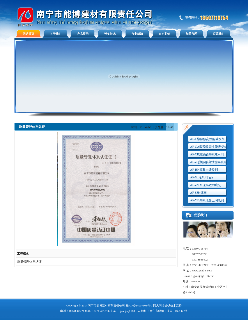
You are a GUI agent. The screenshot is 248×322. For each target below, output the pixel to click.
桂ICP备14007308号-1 (139, 305)
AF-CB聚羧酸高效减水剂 (207, 154)
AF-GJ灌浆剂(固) (201, 177)
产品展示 (83, 33)
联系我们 (218, 33)
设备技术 (110, 33)
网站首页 (28, 33)
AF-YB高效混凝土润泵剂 (207, 200)
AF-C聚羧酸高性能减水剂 (207, 139)
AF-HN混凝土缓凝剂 (204, 169)
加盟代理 (191, 33)
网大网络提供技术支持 (167, 305)
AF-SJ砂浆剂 (198, 192)
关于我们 (55, 33)
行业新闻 (137, 33)
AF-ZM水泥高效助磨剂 (205, 185)
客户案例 (164, 33)
